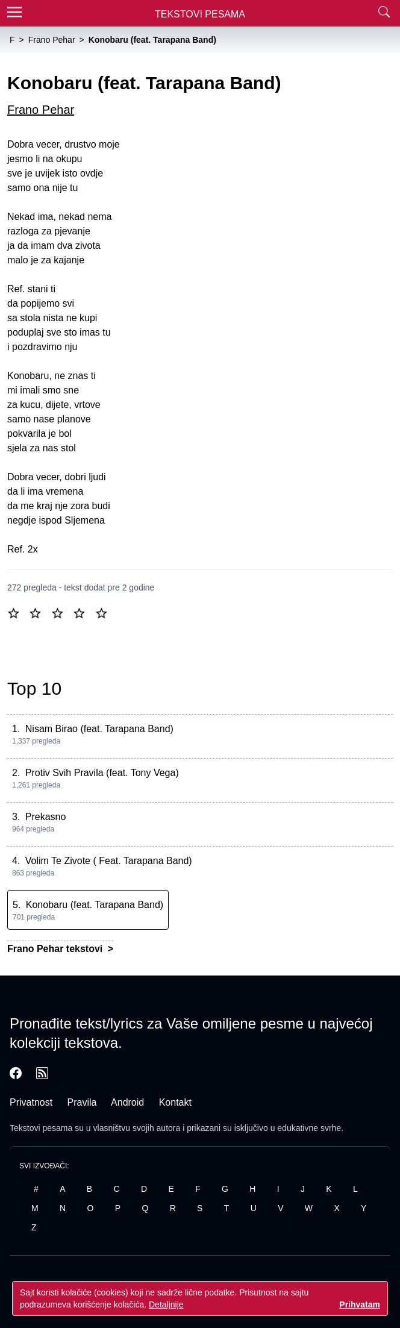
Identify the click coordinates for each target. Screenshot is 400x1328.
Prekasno (45, 817)
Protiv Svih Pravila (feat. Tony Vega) (102, 773)
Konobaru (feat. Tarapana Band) (94, 905)
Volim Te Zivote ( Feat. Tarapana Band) (108, 861)
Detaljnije (166, 1304)
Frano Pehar (40, 109)
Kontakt (175, 1102)
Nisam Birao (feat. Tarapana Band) (99, 729)
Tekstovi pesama (41, 1128)
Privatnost (31, 1102)
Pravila (82, 1102)
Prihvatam (359, 1304)
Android (127, 1102)
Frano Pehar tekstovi (56, 949)
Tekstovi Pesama (200, 14)
